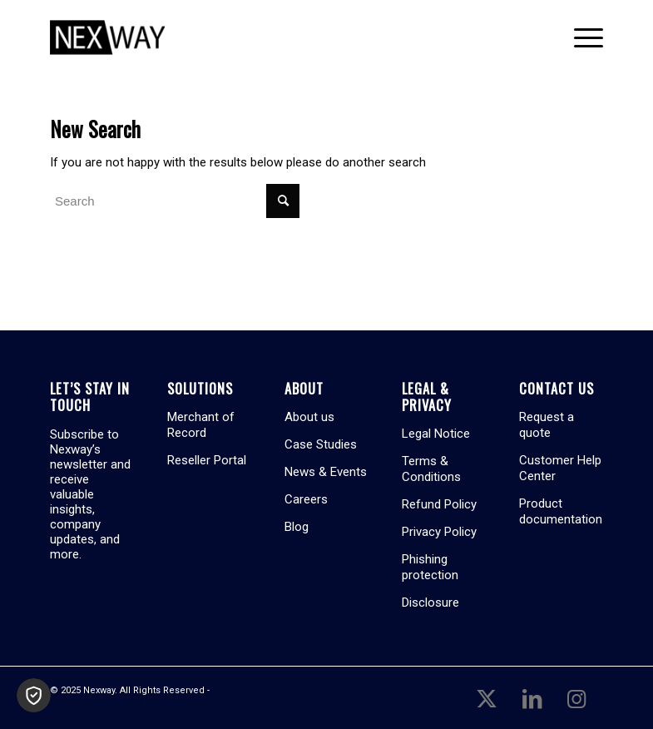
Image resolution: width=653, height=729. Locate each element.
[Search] (174, 201)
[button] (34, 695)
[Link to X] (486, 697)
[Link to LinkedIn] (531, 697)
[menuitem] (580, 37)
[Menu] (580, 37)
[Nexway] (107, 37)
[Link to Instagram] (576, 697)
